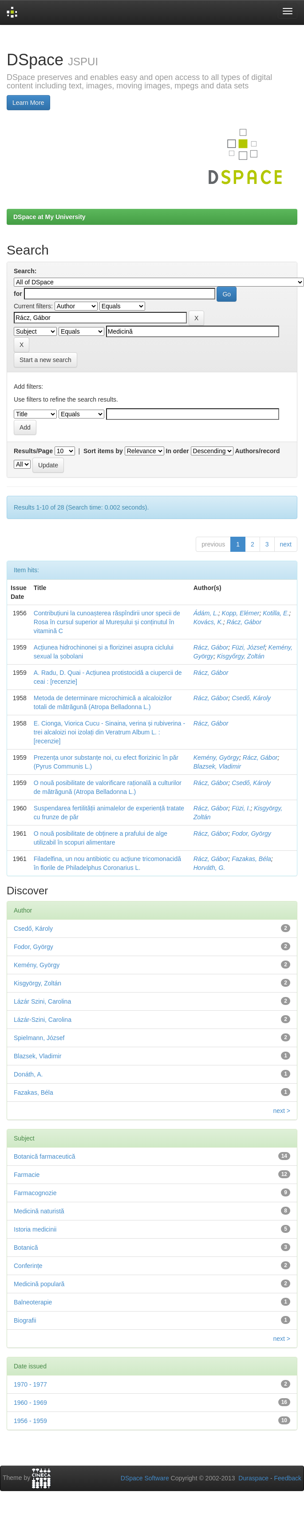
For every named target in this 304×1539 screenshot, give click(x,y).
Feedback (287, 1478)
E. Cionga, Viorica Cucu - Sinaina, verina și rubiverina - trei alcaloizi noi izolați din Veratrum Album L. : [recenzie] (109, 732)
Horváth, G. (209, 867)
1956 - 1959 (30, 1420)
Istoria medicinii (35, 1229)
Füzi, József (248, 647)
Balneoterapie (33, 1302)
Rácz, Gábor (243, 622)
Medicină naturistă (39, 1211)
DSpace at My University (49, 216)
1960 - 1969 (30, 1402)
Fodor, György (251, 833)
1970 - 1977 (30, 1384)
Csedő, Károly (251, 698)
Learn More (28, 102)
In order (177, 451)
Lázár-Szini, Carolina (42, 1019)
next (286, 544)
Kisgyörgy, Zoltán (37, 983)
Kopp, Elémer (241, 613)
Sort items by (103, 451)
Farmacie (26, 1174)
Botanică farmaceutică (44, 1156)
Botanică (26, 1247)
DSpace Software (145, 1478)
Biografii (25, 1320)
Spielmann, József (39, 1037)
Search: (25, 271)
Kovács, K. (208, 622)
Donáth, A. (28, 1074)
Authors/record (257, 451)
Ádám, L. (205, 613)
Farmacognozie (35, 1192)
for (18, 293)
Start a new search (45, 359)
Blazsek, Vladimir (217, 766)
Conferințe (28, 1265)
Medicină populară (39, 1284)
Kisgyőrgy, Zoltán (241, 656)
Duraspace (253, 1478)
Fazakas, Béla (251, 858)
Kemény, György (216, 757)
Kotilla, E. (276, 613)
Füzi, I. (241, 808)
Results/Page (33, 451)
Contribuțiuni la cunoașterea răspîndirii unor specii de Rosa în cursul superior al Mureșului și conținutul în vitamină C (107, 622)
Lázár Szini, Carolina (42, 1001)
